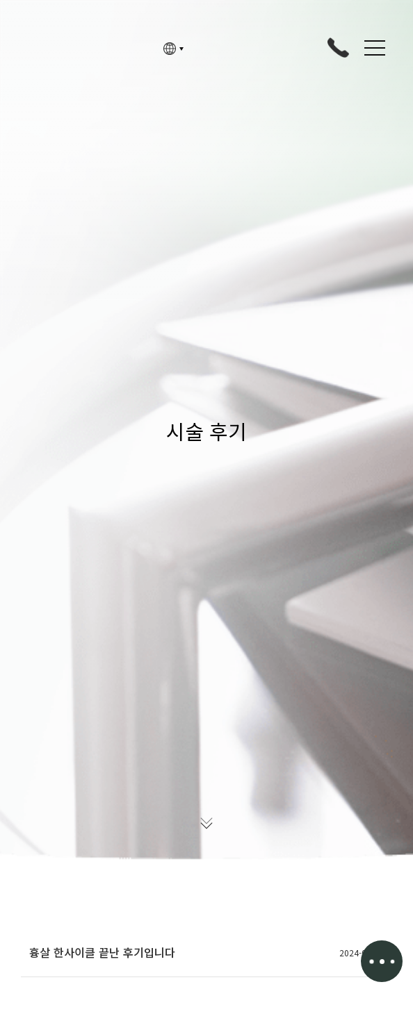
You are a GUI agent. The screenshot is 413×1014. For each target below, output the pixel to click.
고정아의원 (85, 48)
